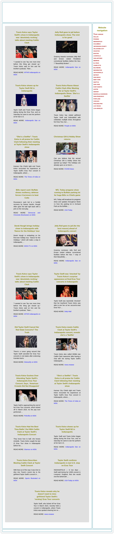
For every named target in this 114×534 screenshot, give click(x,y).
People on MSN (70, 126)
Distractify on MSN (30, 362)
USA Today (68, 210)
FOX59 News (69, 169)
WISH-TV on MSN (30, 246)
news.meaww (69, 365)
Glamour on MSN (30, 449)
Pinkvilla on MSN (30, 416)
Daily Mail (67, 311)
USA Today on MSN (71, 480)
